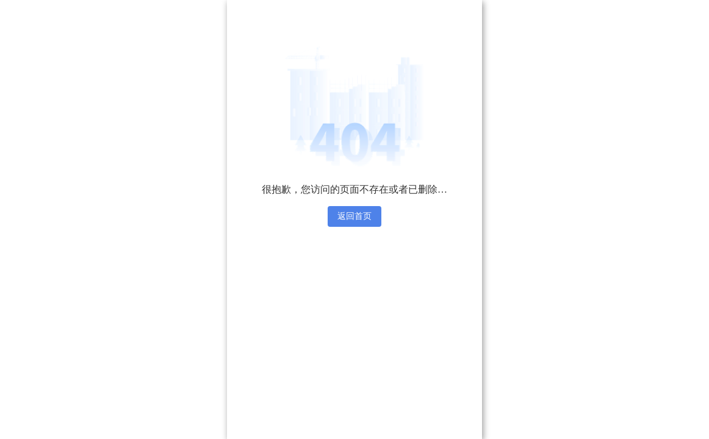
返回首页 (354, 216)
